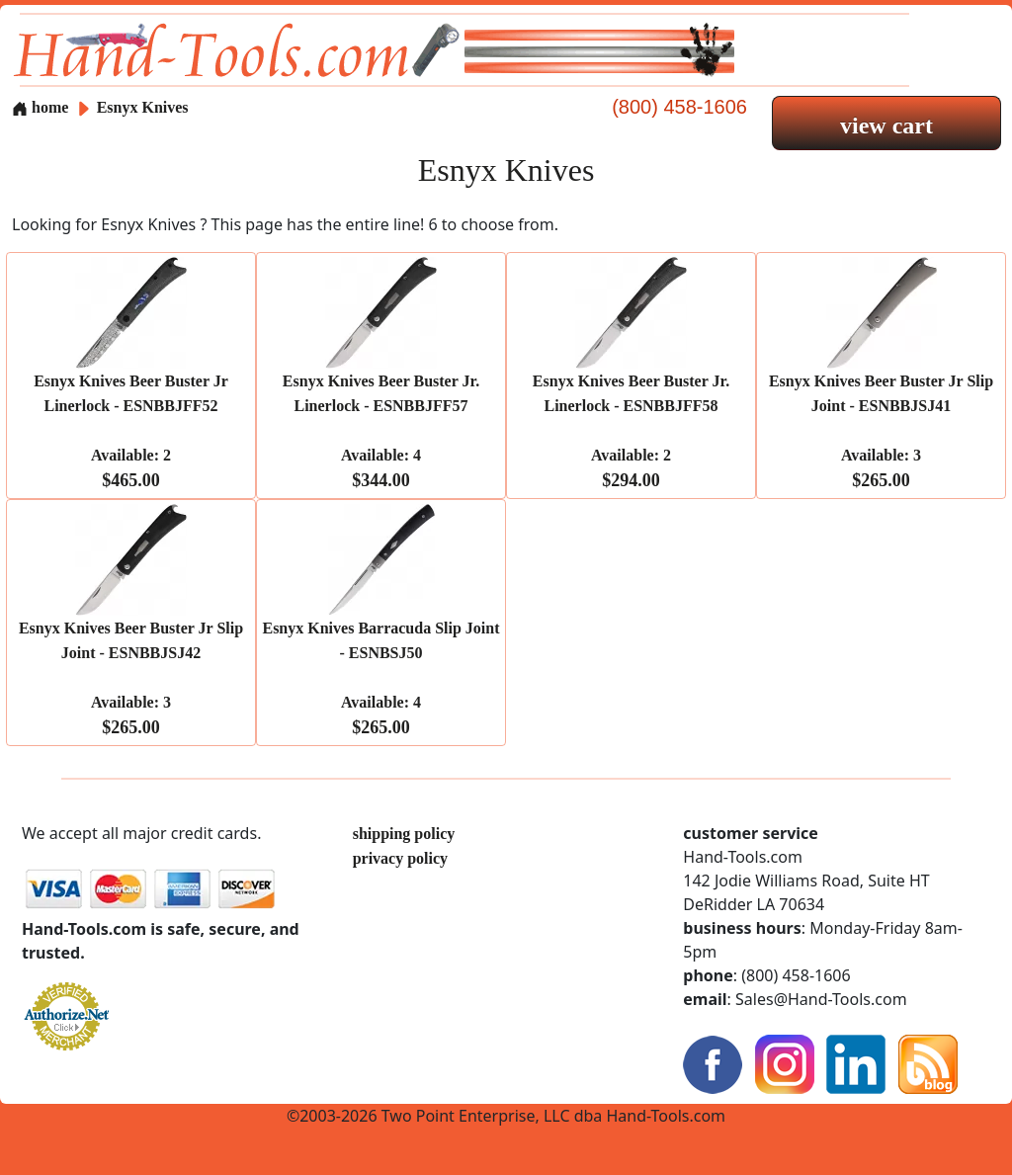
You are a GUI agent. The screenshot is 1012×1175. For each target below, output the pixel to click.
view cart (886, 125)
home (40, 107)
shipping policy (404, 833)
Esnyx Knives (143, 107)
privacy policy (400, 858)
